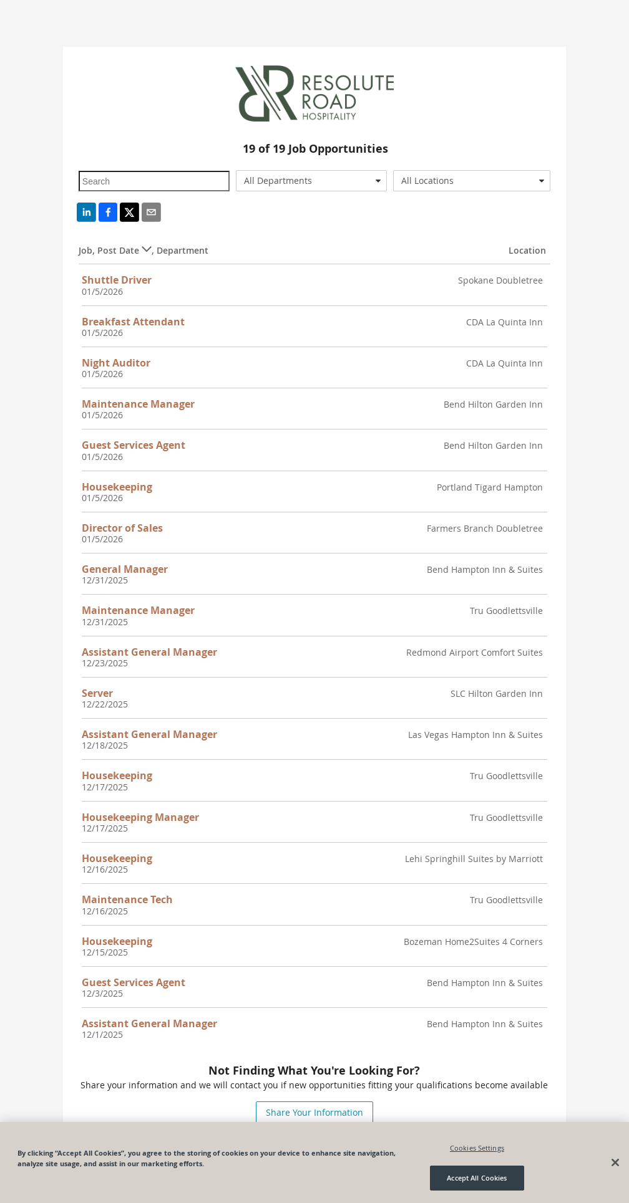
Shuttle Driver (117, 280)
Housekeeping (117, 487)
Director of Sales (122, 528)
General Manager (125, 569)
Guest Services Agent (133, 445)
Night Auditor (116, 363)
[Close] (615, 1162)
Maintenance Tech (127, 899)
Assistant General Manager (149, 652)
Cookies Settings (477, 1148)
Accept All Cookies (477, 1178)
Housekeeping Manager (140, 817)
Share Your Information (314, 1112)
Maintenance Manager (138, 404)
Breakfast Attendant (133, 321)
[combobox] (311, 180)
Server (97, 693)
